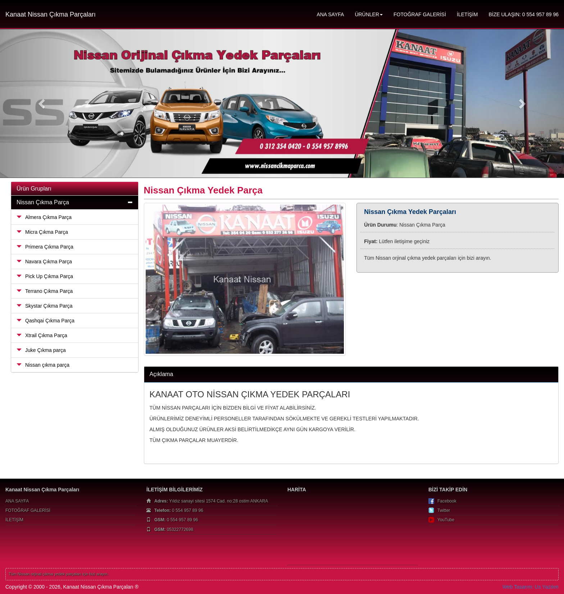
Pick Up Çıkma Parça (45, 276)
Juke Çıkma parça (41, 350)
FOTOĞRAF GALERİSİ (420, 14)
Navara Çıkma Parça (44, 261)
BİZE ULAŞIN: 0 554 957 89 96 (523, 14)
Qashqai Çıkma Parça (45, 320)
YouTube (445, 519)
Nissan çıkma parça (43, 365)
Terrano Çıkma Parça (45, 291)
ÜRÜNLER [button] (369, 14)
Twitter (443, 510)
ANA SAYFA (330, 14)
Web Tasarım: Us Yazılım (530, 587)
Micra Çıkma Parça (42, 232)
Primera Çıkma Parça (45, 247)
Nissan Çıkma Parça (43, 202)
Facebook (446, 501)
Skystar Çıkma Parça (44, 306)
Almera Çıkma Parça (44, 217)
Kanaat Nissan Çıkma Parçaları (50, 14)
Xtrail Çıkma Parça (42, 335)
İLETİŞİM (467, 14)
